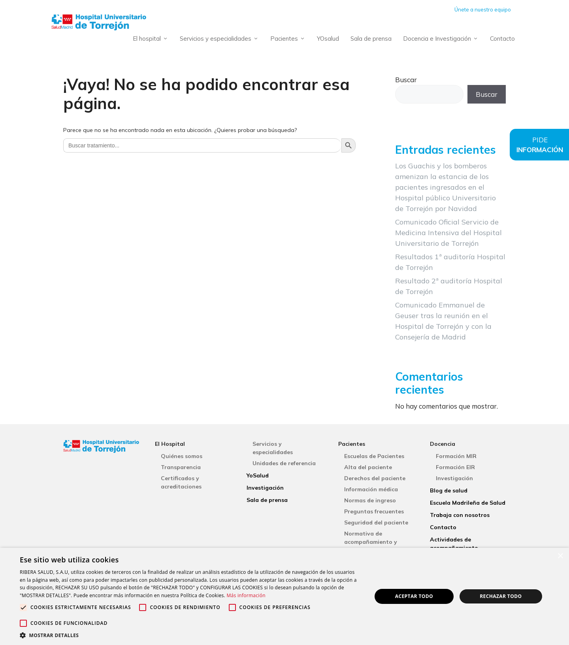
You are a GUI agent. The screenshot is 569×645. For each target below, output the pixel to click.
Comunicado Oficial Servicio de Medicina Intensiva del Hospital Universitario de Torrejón (448, 232)
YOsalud (328, 38)
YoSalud (258, 475)
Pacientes (289, 38)
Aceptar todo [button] (414, 596)
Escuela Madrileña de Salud (467, 502)
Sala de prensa (371, 38)
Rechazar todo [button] (501, 596)
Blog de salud (448, 490)
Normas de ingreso (370, 500)
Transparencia (181, 467)
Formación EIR (455, 467)
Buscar (406, 79)
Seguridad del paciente (376, 522)
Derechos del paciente (374, 478)
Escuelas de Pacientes (374, 456)
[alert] (284, 596)
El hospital (152, 38)
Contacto (502, 38)
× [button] (560, 556)
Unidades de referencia (284, 463)
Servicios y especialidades (221, 38)
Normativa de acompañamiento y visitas (370, 542)
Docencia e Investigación (442, 38)
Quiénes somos (181, 456)
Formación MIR (456, 456)
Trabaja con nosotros (460, 515)
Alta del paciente (368, 467)
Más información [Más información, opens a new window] (245, 595)
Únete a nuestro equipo (482, 9)
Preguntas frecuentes (374, 511)
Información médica (371, 489)
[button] (191, 635)
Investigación (265, 487)
